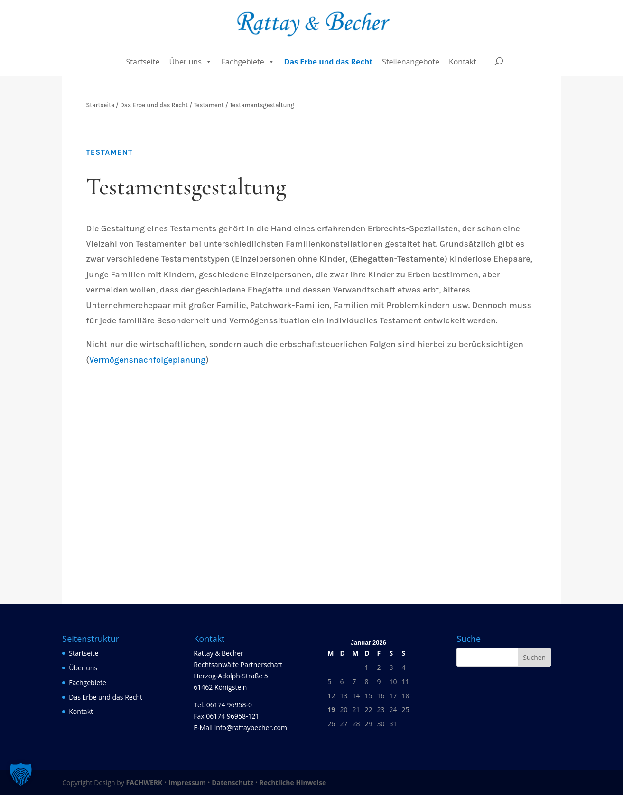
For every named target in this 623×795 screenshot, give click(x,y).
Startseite (142, 61)
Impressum (187, 782)
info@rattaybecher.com (250, 727)
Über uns (190, 61)
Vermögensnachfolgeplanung (147, 360)
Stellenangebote (410, 61)
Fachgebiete (248, 61)
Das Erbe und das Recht (328, 61)
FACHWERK (144, 782)
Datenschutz (232, 782)
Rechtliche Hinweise (293, 782)
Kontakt (462, 61)
